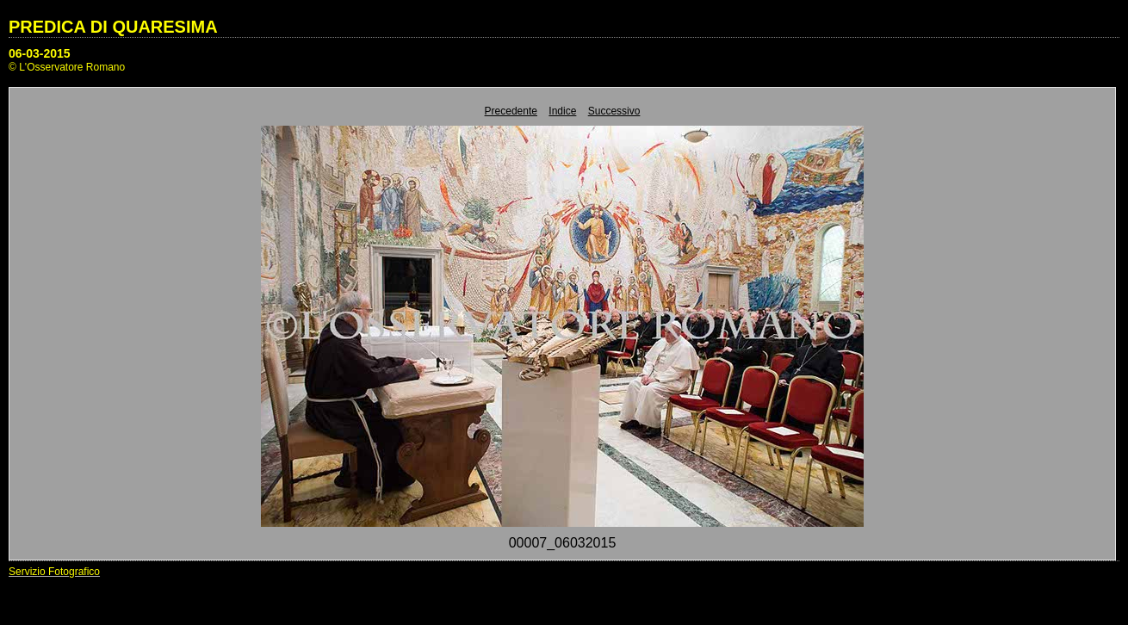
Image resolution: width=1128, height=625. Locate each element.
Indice (562, 111)
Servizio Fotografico (54, 572)
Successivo (614, 111)
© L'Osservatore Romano (67, 67)
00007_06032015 (563, 542)
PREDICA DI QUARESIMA (113, 26)
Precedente (511, 111)
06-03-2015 (40, 53)
